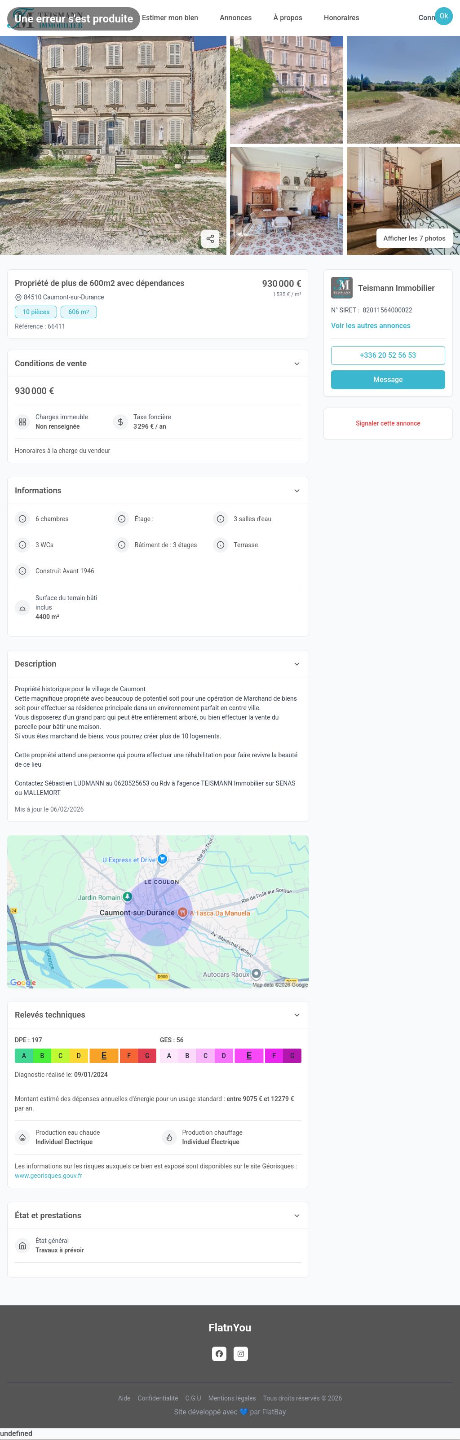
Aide (124, 1398)
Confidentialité (157, 1398)
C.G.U (193, 1398)
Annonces (236, 17)
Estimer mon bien (170, 17)
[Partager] (210, 239)
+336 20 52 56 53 (388, 355)
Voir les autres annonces (371, 325)
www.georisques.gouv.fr (48, 1175)
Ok (443, 16)
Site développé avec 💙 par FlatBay (230, 1412)
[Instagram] (241, 1354)
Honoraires (341, 17)
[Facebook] (219, 1354)
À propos (288, 17)
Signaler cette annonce (388, 423)
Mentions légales (232, 1398)
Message (387, 379)
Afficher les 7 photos (415, 238)
